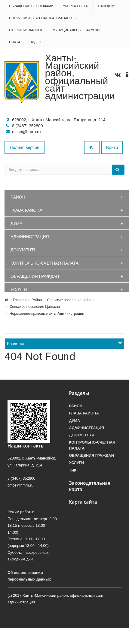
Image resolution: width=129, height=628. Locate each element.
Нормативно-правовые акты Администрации (47, 313)
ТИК (72, 470)
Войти (112, 147)
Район (18, 197)
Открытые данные (26, 30)
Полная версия (24, 147)
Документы (24, 249)
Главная (20, 300)
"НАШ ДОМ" (106, 6)
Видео (35, 42)
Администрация (30, 236)
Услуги (19, 289)
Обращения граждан (35, 276)
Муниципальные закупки (76, 30)
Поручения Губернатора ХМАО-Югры (42, 18)
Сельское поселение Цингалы (35, 307)
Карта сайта (83, 502)
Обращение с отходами (31, 6)
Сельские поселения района (70, 300)
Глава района (26, 210)
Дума (17, 223)
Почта (14, 42)
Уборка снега (75, 6)
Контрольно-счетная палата (44, 263)
